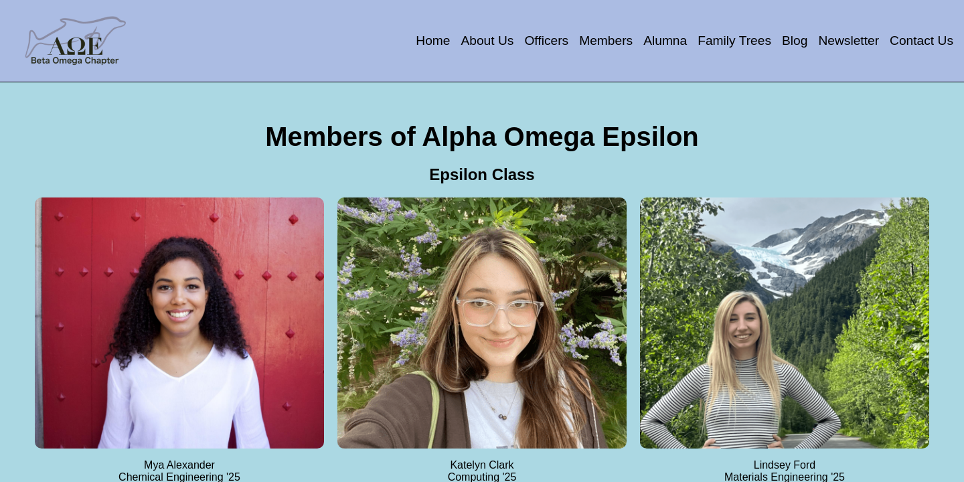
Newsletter (848, 40)
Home (433, 40)
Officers (546, 40)
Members (606, 40)
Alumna (665, 40)
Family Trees (734, 40)
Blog (794, 40)
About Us (487, 40)
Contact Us (921, 40)
